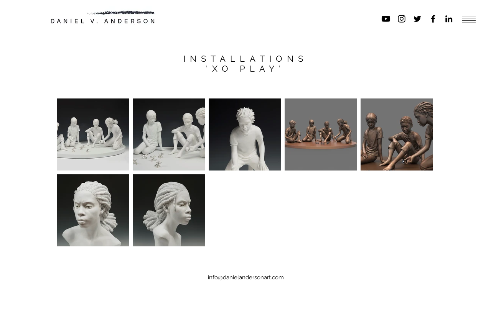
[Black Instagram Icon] (402, 19)
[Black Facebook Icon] (433, 19)
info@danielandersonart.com (246, 277)
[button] (469, 19)
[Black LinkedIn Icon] (449, 19)
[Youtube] (386, 19)
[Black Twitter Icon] (417, 19)
